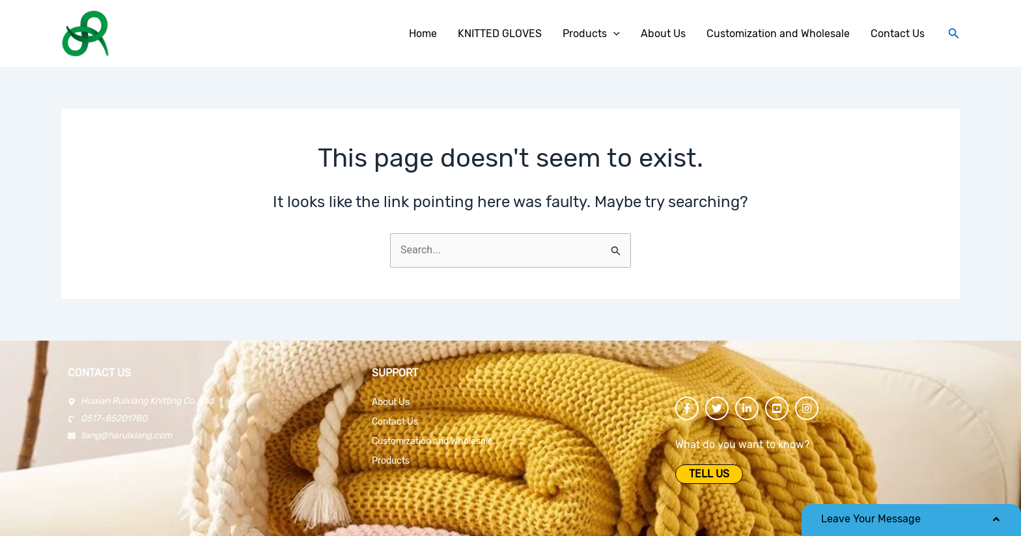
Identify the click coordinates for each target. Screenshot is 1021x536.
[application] (613, 33)
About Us (391, 402)
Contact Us (395, 421)
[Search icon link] (954, 33)
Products (391, 460)
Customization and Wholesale (432, 441)
